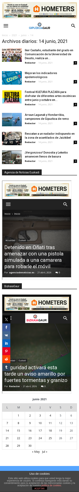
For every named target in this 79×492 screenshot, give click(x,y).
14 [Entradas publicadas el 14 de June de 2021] (7, 430)
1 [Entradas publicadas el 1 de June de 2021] (18, 415)
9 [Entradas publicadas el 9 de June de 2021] (30, 423)
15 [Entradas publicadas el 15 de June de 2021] (18, 430)
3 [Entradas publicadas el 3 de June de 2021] (40, 415)
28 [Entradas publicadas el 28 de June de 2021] (7, 446)
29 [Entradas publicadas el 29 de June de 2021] (18, 446)
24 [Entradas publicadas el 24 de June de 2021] (40, 438)
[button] (73, 25)
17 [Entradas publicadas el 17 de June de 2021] (40, 430)
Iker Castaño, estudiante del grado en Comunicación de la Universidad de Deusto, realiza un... (49, 54)
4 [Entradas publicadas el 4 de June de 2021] (50, 415)
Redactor (30, 62)
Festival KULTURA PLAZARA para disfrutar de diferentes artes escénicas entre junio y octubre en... (50, 95)
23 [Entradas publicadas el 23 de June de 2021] (30, 438)
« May (36, 451)
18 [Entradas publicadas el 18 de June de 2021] (50, 430)
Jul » (44, 451)
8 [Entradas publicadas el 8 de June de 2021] (18, 423)
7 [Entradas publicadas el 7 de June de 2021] (7, 423)
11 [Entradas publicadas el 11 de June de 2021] (50, 423)
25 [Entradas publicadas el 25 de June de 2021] (50, 438)
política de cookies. (51, 485)
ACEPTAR (39, 488)
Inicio (5, 35)
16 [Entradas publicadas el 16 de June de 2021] (30, 430)
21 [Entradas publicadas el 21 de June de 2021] (7, 438)
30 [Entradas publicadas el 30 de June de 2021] (30, 446)
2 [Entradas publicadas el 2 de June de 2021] (30, 415)
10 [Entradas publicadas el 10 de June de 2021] (40, 423)
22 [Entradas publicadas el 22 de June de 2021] (18, 438)
